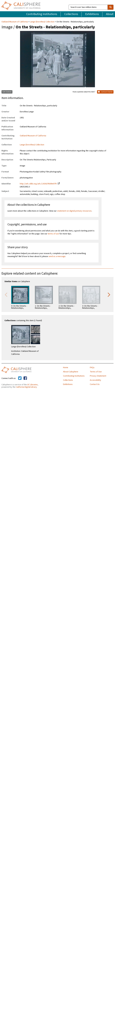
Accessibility (95, 380)
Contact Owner (105, 92)
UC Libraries (32, 384)
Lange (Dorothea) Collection (42, 21)
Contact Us (95, 384)
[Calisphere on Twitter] (20, 378)
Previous (5, 294)
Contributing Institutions (41, 14)
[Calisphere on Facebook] (25, 378)
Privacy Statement (98, 376)
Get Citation (7, 92)
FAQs (92, 367)
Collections (71, 14)
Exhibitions (92, 14)
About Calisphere (70, 372)
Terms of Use (96, 372)
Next (109, 294)
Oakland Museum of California (14, 21)
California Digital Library (26, 387)
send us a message (57, 256)
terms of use (53, 233)
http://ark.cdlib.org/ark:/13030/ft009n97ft (38, 183)
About (110, 14)
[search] (111, 7)
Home (65, 367)
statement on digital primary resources (74, 210)
